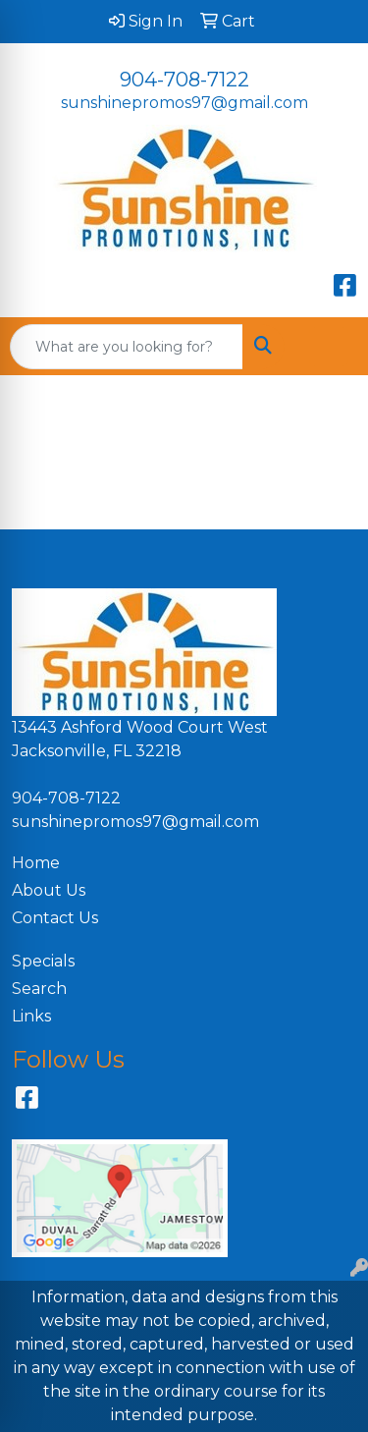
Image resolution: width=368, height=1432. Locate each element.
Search (39, 988)
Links (31, 1016)
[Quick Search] (126, 346)
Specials (43, 961)
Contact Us (55, 918)
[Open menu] (328, 346)
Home (36, 863)
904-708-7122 (184, 79)
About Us (48, 890)
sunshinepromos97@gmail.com (184, 102)
